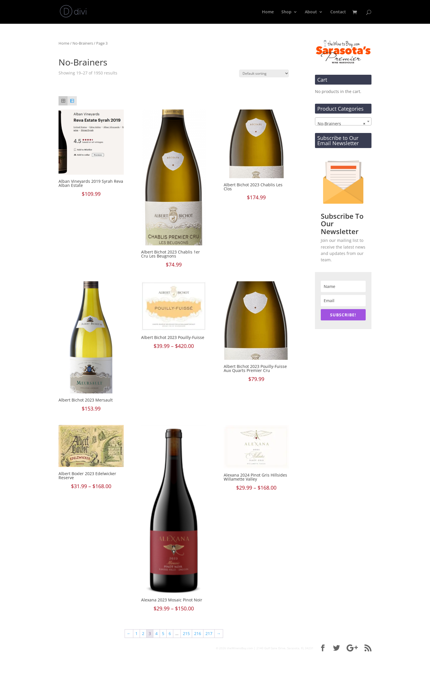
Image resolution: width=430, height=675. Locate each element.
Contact (338, 12)
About (311, 12)
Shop (286, 12)
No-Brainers (82, 43)
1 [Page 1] (136, 633)
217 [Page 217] (208, 633)
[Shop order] (264, 73)
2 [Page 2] (143, 633)
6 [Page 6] (170, 633)
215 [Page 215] (186, 633)
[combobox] (343, 121)
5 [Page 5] (163, 633)
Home (268, 12)
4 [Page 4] (156, 633)
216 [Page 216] (197, 633)
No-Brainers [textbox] (341, 124)
